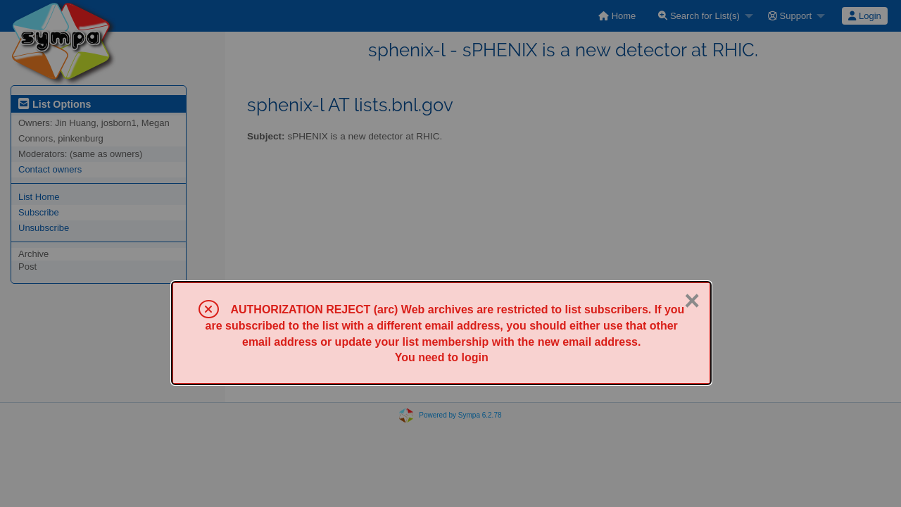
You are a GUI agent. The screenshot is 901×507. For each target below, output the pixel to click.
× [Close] (692, 300)
